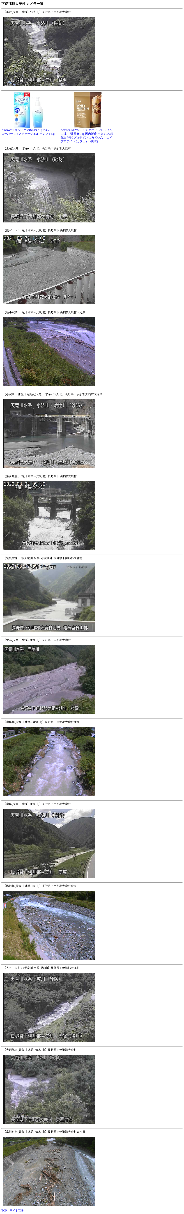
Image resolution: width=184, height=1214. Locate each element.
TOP (4, 1210)
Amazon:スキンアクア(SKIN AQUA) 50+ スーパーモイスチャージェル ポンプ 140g (28, 130)
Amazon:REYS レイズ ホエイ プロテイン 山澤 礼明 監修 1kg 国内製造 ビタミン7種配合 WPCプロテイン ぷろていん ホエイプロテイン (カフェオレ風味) (88, 134)
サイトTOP (17, 1210)
